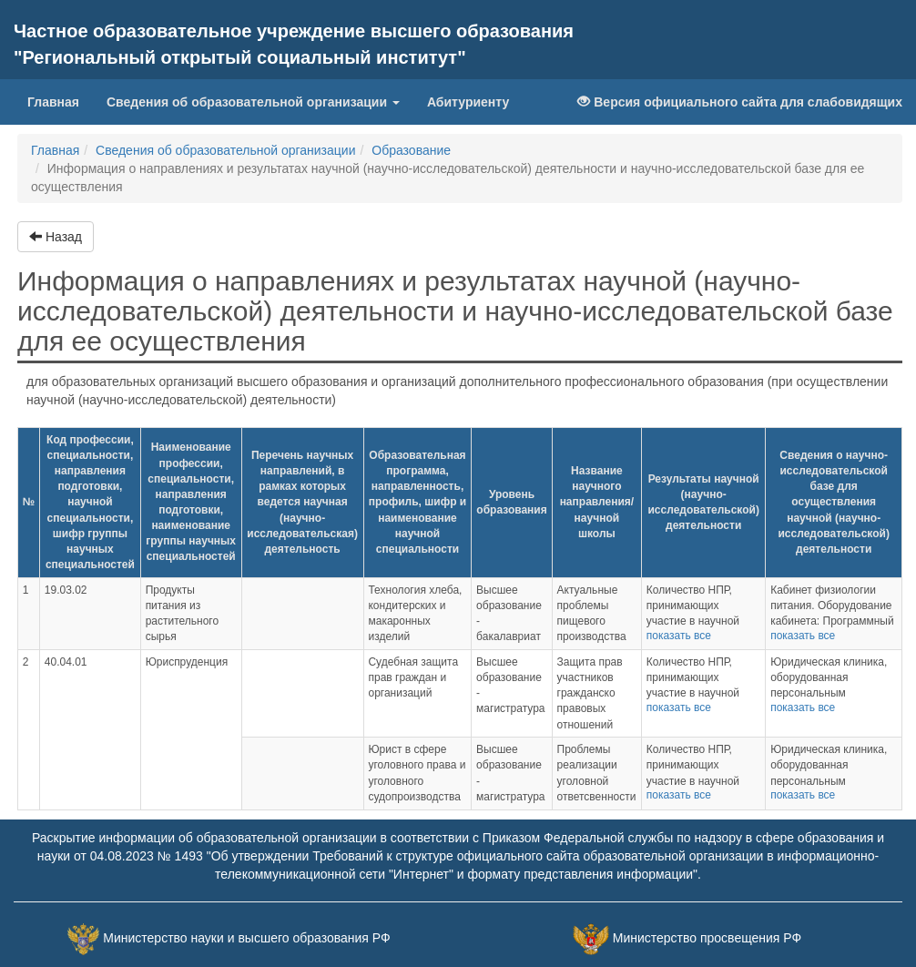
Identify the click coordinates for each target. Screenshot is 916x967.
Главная (60, 100)
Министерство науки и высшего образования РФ (246, 938)
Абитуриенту (468, 102)
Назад (55, 236)
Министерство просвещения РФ (707, 938)
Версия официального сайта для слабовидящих (739, 102)
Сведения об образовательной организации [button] (253, 102)
